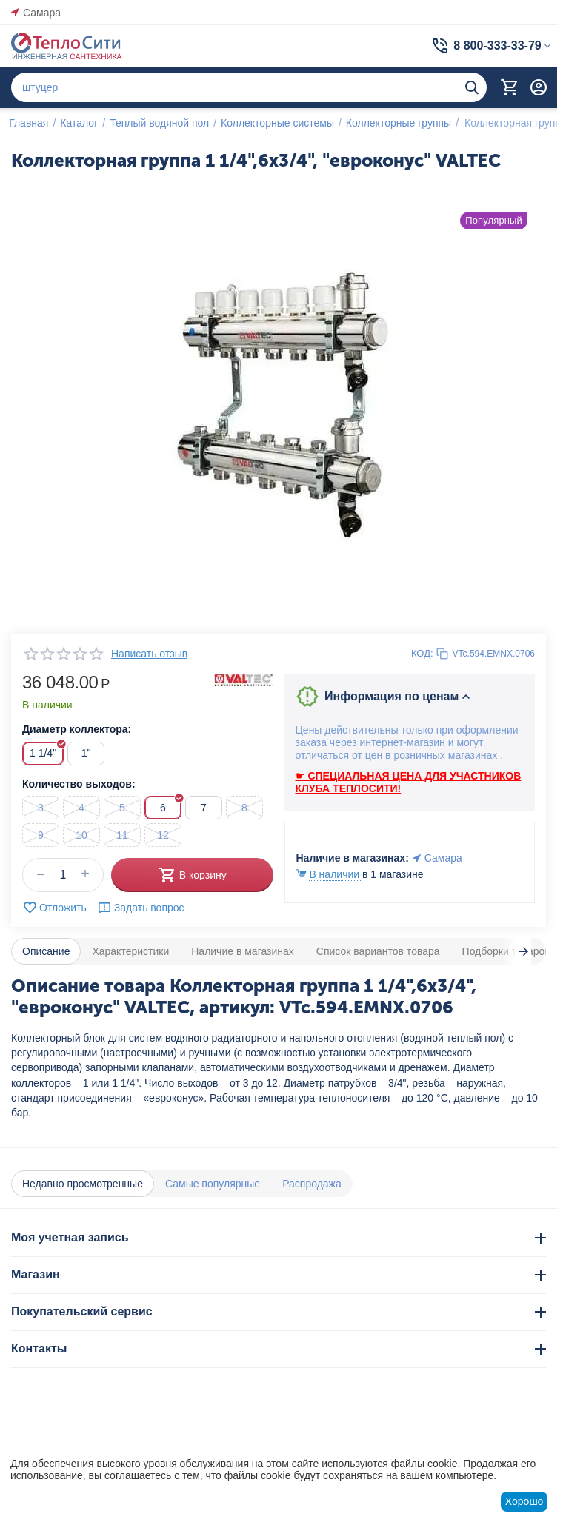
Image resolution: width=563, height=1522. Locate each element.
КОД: (422, 653)
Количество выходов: (79, 784)
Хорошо (524, 1501)
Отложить (54, 907)
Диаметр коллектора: (76, 729)
